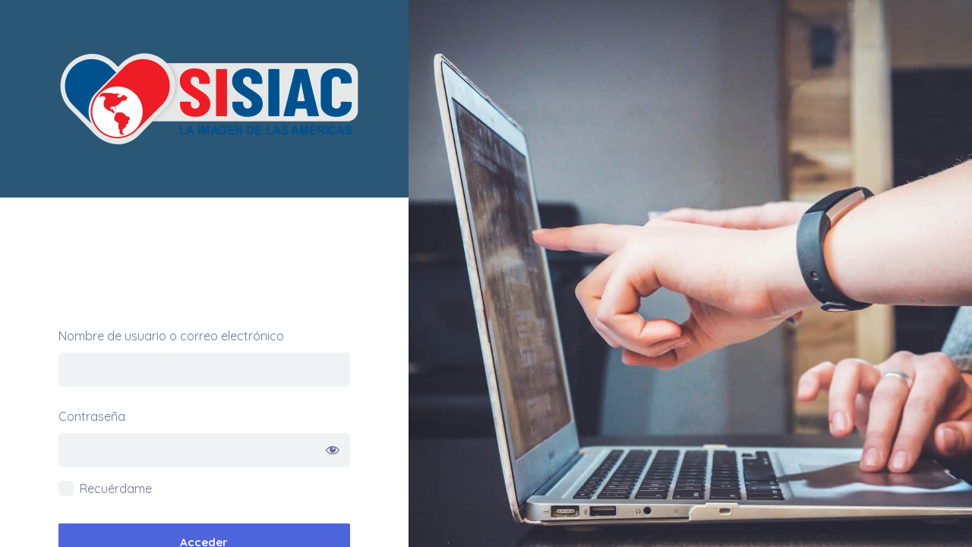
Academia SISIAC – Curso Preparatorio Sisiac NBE (204, 99)
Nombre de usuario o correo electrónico (171, 335)
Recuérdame (116, 488)
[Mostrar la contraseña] (333, 450)
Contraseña (91, 416)
